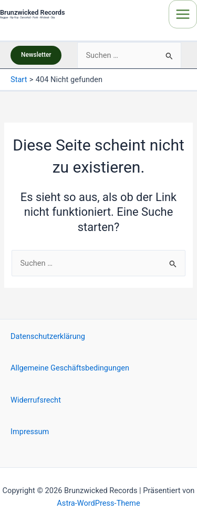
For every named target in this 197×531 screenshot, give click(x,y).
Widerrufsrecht (36, 400)
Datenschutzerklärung (48, 336)
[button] (36, 55)
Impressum (30, 431)
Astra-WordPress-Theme (98, 503)
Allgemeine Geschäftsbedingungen (70, 368)
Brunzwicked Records (32, 12)
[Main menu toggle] (183, 14)
